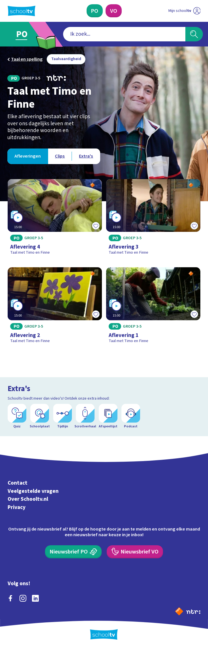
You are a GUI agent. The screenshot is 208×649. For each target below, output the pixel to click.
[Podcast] (130, 416)
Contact (17, 483)
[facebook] (10, 598)
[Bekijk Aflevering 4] (55, 219)
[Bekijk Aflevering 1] (153, 307)
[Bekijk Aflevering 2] (55, 307)
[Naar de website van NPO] (179, 611)
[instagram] (23, 598)
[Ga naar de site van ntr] (193, 611)
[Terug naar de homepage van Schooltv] (21, 11)
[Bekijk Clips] (60, 156)
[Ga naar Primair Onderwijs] (25, 34)
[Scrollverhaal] (85, 416)
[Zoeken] (194, 34)
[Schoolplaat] (39, 416)
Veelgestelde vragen (33, 491)
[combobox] (124, 34)
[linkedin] (35, 598)
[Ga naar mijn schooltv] (184, 11)
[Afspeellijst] (108, 416)
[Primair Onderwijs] (95, 10)
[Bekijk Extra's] (86, 156)
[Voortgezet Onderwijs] (113, 10)
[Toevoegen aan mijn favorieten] (95, 225)
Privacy (16, 507)
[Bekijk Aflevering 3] (153, 219)
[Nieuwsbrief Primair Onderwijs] (73, 551)
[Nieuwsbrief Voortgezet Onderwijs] (135, 551)
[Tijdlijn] (62, 416)
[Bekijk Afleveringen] (27, 156)
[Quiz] (17, 416)
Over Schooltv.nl (28, 499)
